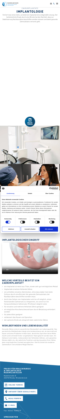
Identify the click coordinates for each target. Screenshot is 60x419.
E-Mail (11, 405)
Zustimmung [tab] (10, 193)
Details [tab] (30, 193)
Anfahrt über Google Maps (22, 392)
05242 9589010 (14, 398)
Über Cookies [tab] (49, 193)
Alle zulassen (49, 229)
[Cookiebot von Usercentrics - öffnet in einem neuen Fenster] (50, 188)
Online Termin (15, 385)
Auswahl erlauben (30, 229)
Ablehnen (11, 229)
